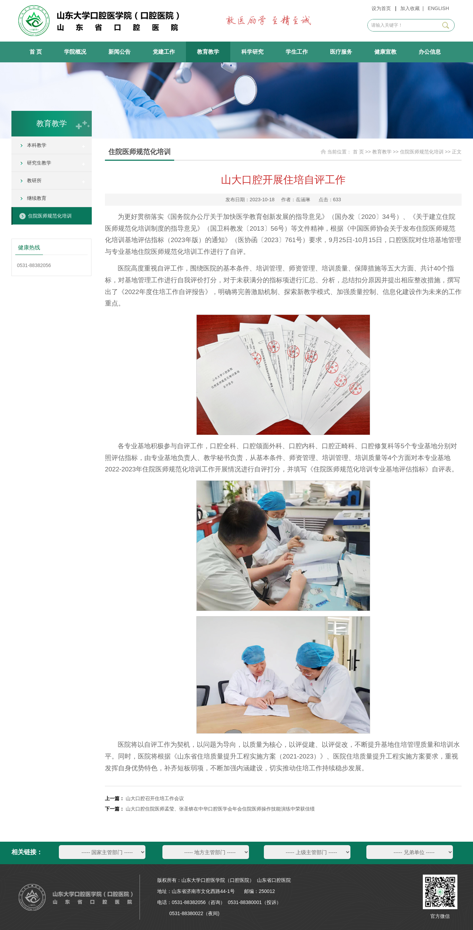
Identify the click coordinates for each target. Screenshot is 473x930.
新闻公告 (119, 52)
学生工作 (297, 52)
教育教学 (208, 52)
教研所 (34, 180)
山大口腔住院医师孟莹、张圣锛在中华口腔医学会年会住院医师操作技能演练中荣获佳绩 (220, 809)
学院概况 (75, 52)
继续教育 (36, 198)
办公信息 (430, 52)
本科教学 (36, 145)
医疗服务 (341, 52)
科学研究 (252, 52)
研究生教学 (39, 163)
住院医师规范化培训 (50, 216)
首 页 (35, 52)
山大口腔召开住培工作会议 (155, 798)
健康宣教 (385, 52)
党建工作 (164, 52)
